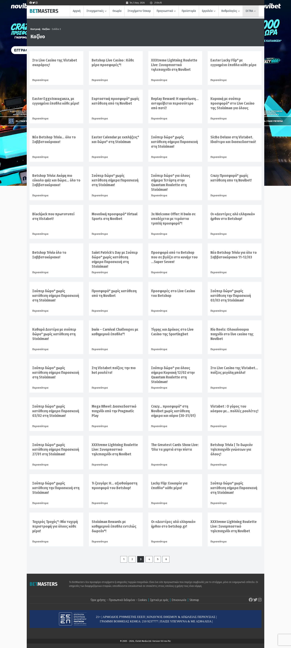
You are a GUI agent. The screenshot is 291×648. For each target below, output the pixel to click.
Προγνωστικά (165, 11)
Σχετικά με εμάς (159, 600)
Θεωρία (117, 11)
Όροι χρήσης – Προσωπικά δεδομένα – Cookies (119, 600)
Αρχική (77, 11)
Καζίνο (46, 29)
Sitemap (194, 600)
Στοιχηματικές (95, 11)
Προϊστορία (189, 11)
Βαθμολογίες (229, 11)
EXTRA (249, 11)
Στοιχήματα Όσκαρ (139, 11)
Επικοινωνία (179, 600)
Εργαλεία (207, 11)
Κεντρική (35, 29)
